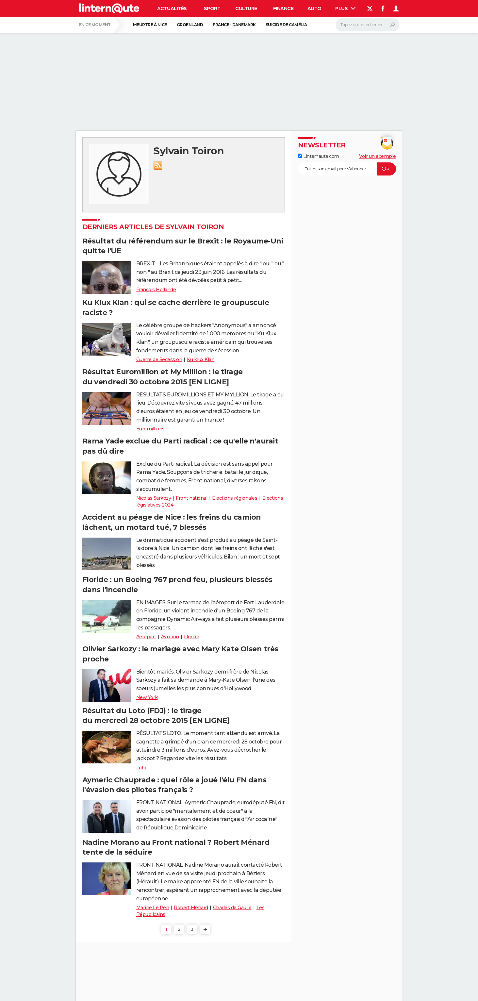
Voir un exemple (377, 156)
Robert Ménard (191, 907)
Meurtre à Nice (150, 24)
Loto (141, 768)
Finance (283, 8)
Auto (314, 8)
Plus (345, 8)
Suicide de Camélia (286, 24)
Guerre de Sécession (159, 359)
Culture (246, 8)
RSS (158, 165)
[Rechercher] (367, 24)
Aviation (170, 637)
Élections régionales (234, 498)
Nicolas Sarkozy (153, 498)
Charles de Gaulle (232, 907)
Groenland (190, 24)
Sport (212, 8)
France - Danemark (234, 24)
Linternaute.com (318, 156)
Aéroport (146, 637)
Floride (191, 637)
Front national (191, 498)
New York (147, 697)
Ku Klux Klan (200, 359)
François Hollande (156, 289)
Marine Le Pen (152, 907)
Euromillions (150, 429)
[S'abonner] (347, 168)
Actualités (172, 8)
